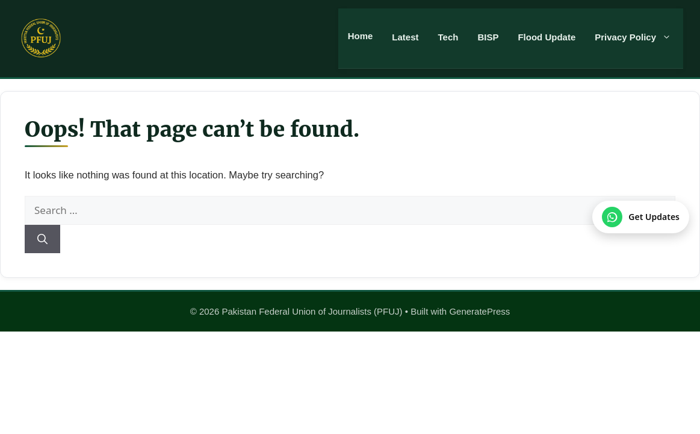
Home (360, 36)
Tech (448, 37)
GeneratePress (479, 311)
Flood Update (546, 37)
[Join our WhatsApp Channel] (640, 217)
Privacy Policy (639, 37)
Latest (405, 37)
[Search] (42, 239)
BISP (487, 37)
